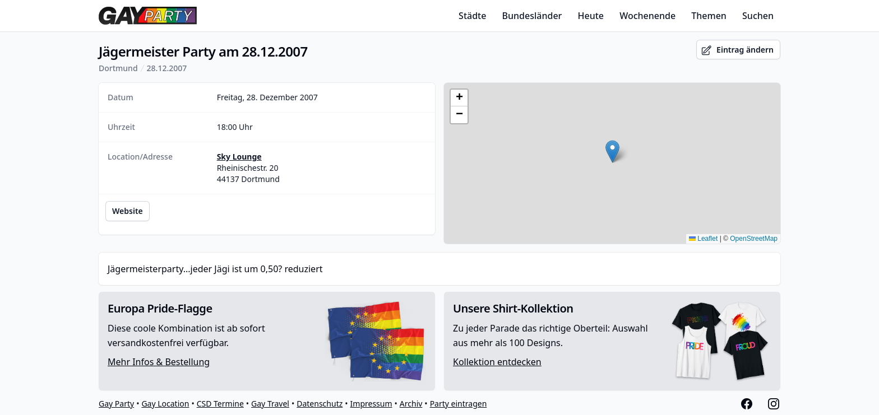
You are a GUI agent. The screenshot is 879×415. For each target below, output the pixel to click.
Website (127, 211)
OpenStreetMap (754, 239)
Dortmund (118, 68)
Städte (472, 16)
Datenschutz (320, 403)
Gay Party (116, 403)
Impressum (371, 403)
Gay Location (165, 403)
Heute (591, 16)
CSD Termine (220, 403)
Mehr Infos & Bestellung (159, 362)
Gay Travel (270, 403)
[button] (612, 151)
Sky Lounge (239, 156)
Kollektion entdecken (497, 362)
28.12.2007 (167, 68)
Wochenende (647, 16)
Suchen (758, 16)
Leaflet (703, 239)
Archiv (411, 403)
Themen (709, 16)
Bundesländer (532, 16)
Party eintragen (458, 403)
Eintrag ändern (737, 50)
